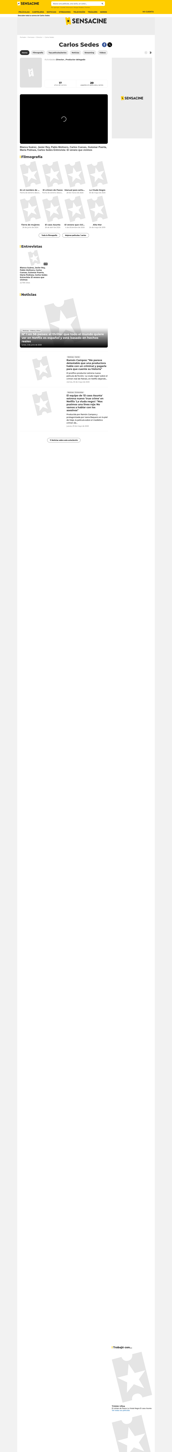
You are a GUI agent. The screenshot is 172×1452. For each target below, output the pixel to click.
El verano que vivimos (74, 235)
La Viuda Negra (97, 200)
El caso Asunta (52, 235)
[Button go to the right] (150, 63)
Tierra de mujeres (30, 235)
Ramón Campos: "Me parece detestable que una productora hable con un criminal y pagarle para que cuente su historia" (86, 375)
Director (39, 48)
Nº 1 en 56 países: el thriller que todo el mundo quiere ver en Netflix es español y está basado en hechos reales (63, 348)
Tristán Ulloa (118, 1416)
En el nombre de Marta (30, 200)
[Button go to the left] (146, 63)
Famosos (31, 48)
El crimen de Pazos (53, 200)
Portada (23, 48)
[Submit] (102, 3)
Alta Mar (97, 235)
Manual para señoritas (74, 200)
